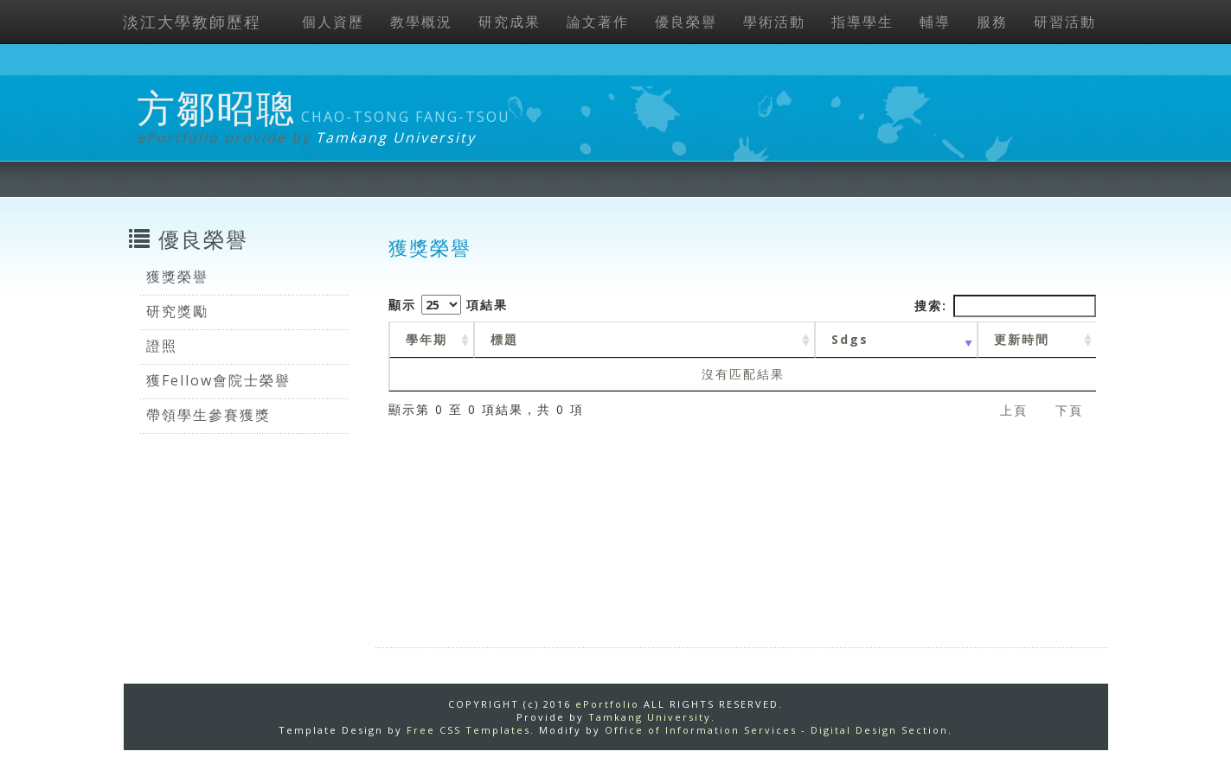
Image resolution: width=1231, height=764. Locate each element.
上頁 (1014, 410)
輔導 (935, 21)
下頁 (1069, 410)
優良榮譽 (686, 21)
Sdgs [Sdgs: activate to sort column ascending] (850, 339)
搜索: (1005, 306)
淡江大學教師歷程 (192, 21)
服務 (992, 21)
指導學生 (862, 21)
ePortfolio (607, 703)
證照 (161, 345)
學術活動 (774, 21)
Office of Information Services (701, 729)
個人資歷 (333, 21)
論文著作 (598, 21)
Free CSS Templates (468, 729)
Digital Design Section (879, 729)
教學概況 (421, 21)
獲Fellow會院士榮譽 (218, 380)
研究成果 (509, 21)
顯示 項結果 (448, 305)
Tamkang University (396, 137)
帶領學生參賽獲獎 (208, 414)
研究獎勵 (177, 311)
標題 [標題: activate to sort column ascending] (504, 339)
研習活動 (1065, 21)
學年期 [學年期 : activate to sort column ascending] (426, 339)
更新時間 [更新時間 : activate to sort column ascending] (1021, 339)
